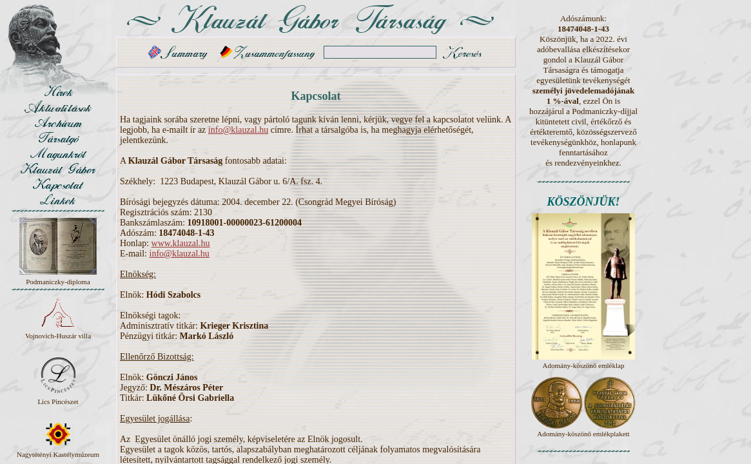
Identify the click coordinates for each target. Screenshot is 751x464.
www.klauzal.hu (180, 243)
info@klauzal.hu (238, 130)
